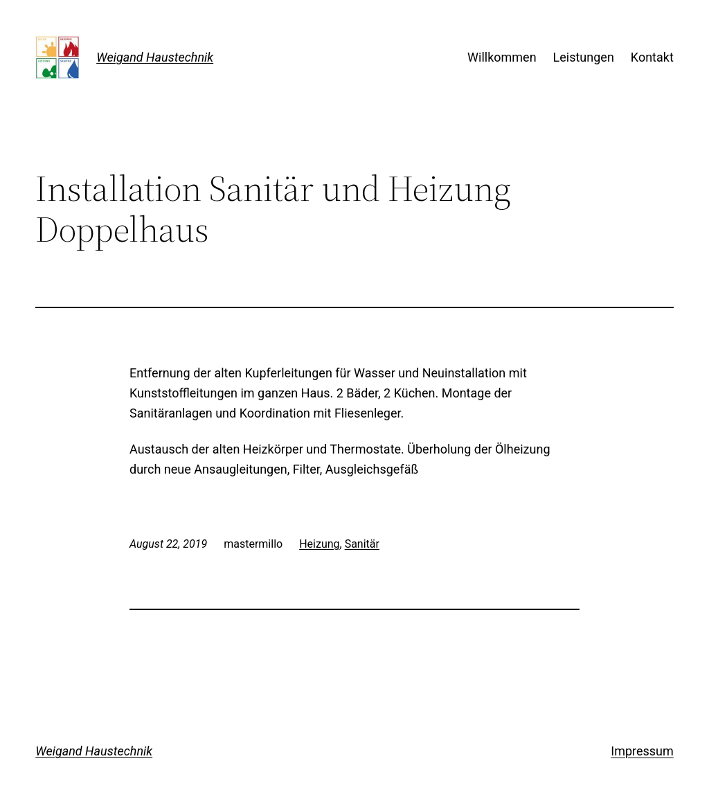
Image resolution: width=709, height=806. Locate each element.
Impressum (642, 751)
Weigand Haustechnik (154, 57)
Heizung (319, 543)
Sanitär (362, 543)
